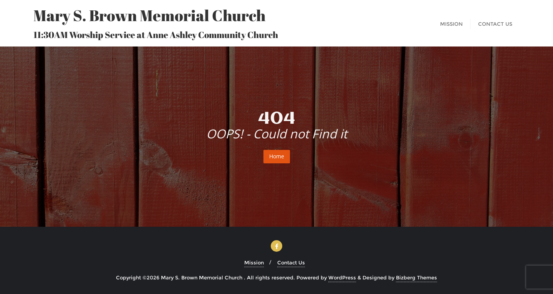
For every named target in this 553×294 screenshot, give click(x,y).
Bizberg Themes (416, 277)
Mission (254, 262)
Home (276, 156)
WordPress (342, 277)
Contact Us (291, 262)
